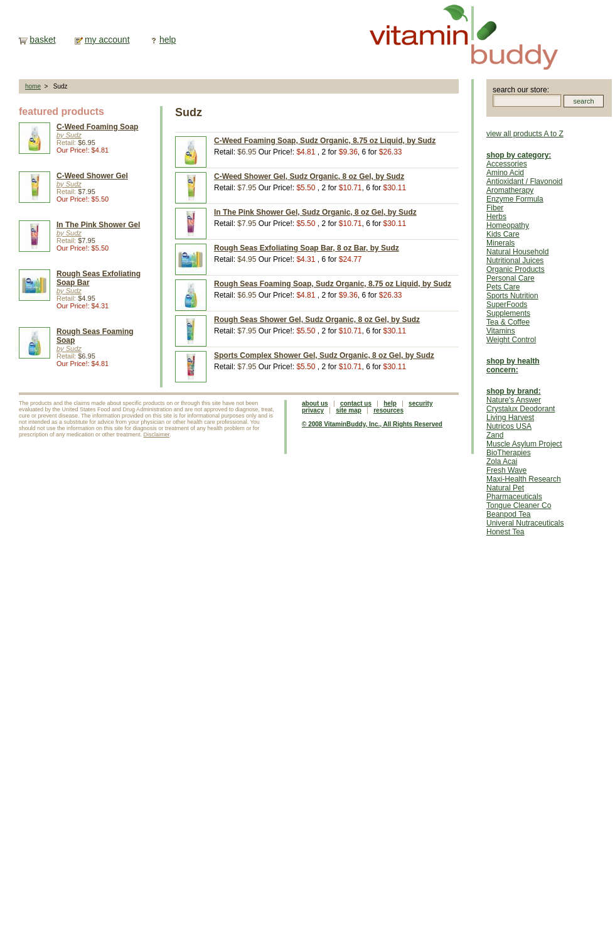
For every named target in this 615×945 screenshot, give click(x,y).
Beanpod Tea (508, 514)
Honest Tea (505, 531)
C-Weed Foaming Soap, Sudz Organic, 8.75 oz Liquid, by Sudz (325, 140)
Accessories (506, 163)
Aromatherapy (509, 190)
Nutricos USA (509, 426)
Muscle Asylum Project (524, 444)
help (167, 40)
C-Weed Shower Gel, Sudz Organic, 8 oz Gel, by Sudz (309, 176)
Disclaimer (157, 434)
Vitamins (500, 331)
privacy (313, 410)
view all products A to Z (525, 133)
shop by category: (518, 155)
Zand (494, 435)
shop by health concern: (513, 365)
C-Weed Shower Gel (92, 175)
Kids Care (503, 234)
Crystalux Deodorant (520, 408)
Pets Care (503, 287)
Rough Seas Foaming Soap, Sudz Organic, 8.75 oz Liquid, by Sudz (332, 283)
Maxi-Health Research (523, 479)
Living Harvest (510, 417)
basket (42, 40)
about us (315, 403)
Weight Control (511, 339)
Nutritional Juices (514, 260)
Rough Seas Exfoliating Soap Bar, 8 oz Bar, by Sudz (306, 248)
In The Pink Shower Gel (98, 224)
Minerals (500, 243)
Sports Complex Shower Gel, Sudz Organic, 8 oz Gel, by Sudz (324, 355)
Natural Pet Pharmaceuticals (514, 492)
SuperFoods (506, 304)
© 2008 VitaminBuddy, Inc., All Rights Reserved (372, 424)
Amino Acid (505, 172)
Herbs (496, 216)
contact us (356, 403)
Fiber (494, 207)
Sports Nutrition (512, 295)
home (33, 86)
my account (107, 40)
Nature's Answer (513, 400)
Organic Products (515, 269)
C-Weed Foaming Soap (97, 126)
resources (388, 410)
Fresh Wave (506, 470)
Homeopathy (507, 225)
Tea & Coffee (508, 322)
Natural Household (517, 251)
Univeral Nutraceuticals (525, 523)
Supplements (508, 313)
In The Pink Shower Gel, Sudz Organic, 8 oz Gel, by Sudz (315, 212)
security (420, 403)
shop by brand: (513, 391)
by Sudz (69, 135)
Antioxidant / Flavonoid (524, 181)
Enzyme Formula (514, 199)
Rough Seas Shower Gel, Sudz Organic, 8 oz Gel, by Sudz (317, 319)
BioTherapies (508, 452)
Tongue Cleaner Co (518, 505)
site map (348, 410)
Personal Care (510, 278)
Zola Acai (501, 461)
